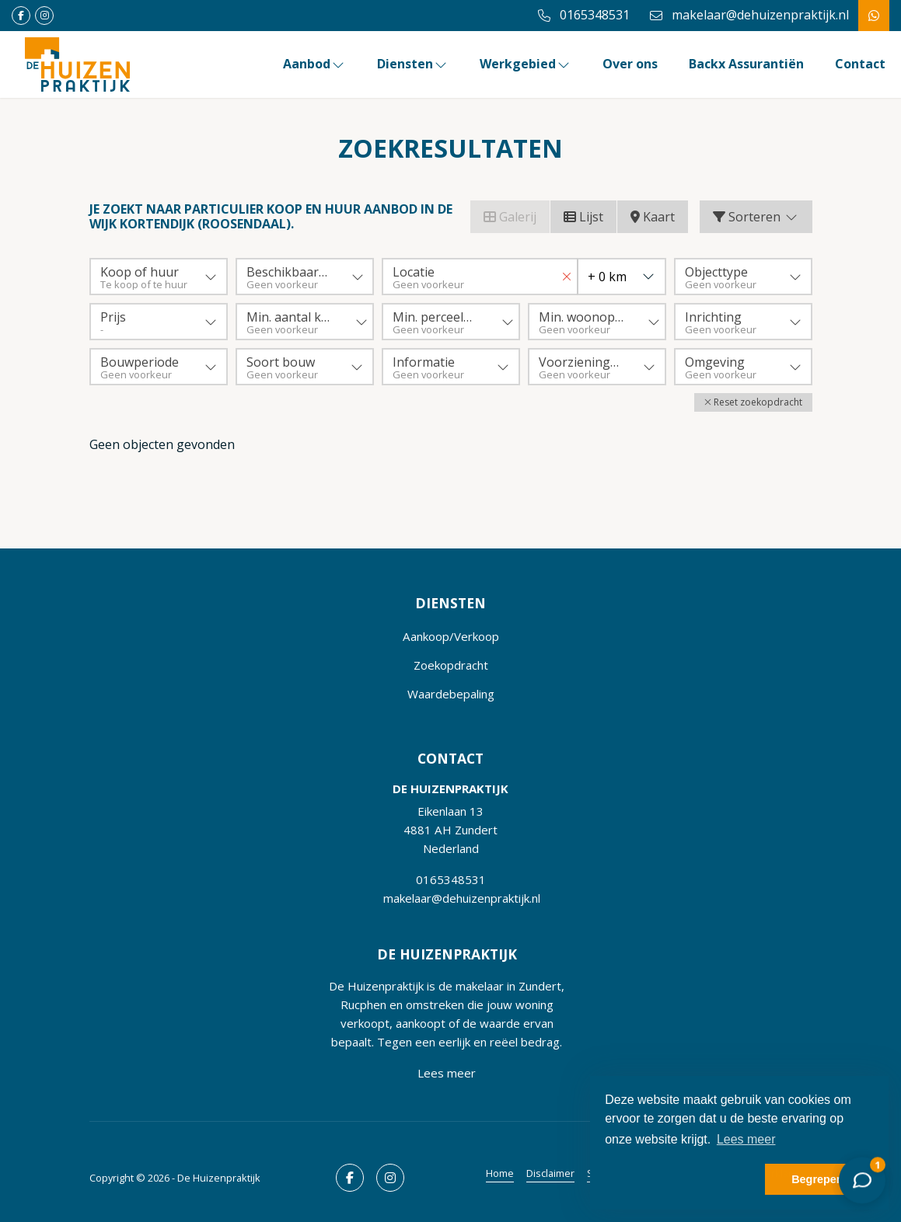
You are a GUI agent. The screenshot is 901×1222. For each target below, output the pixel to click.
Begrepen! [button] (819, 1179)
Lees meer (446, 1073)
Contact (860, 63)
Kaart (652, 216)
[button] (753, 402)
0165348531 (451, 879)
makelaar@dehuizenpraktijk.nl (461, 898)
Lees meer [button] (746, 1139)
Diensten (413, 63)
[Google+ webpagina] (44, 15)
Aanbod (314, 63)
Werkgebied (525, 63)
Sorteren (756, 216)
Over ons (630, 63)
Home (500, 1173)
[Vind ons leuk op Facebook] (21, 15)
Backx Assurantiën (746, 63)
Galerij (510, 216)
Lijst (583, 216)
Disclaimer (550, 1173)
